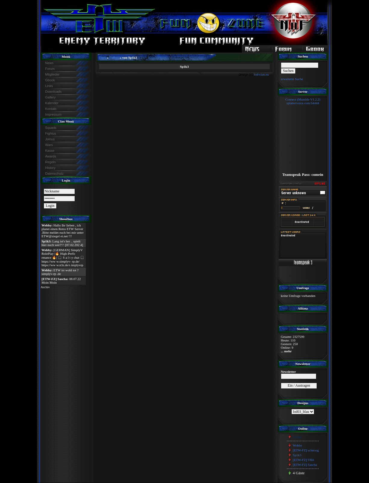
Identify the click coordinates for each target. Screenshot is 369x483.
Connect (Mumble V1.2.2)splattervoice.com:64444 (303, 101)
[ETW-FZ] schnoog (306, 450)
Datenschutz (54, 173)
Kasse (49, 150)
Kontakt (50, 109)
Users (102, 57)
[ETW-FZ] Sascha (305, 464)
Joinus (50, 139)
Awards (50, 156)
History (50, 168)
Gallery (50, 97)
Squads (50, 127)
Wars (49, 145)
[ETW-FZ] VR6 (303, 460)
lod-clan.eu (261, 74)
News (49, 63)
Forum (50, 68)
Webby (297, 445)
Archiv (45, 287)
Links (49, 86)
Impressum (53, 114)
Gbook (50, 80)
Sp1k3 (297, 455)
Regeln (50, 162)
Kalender (51, 103)
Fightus (50, 133)
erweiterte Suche (292, 79)
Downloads (53, 91)
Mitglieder (52, 74)
